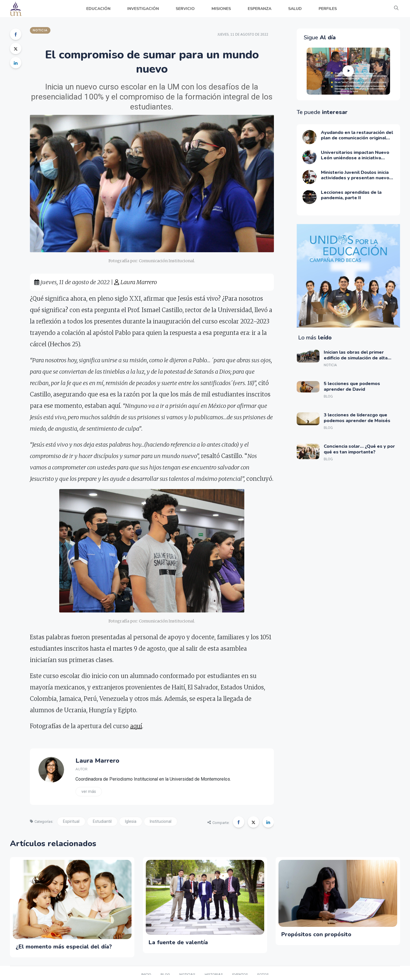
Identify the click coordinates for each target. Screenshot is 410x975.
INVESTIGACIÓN (143, 8)
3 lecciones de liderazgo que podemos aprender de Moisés (357, 418)
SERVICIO (185, 8)
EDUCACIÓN (98, 8)
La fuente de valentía (178, 942)
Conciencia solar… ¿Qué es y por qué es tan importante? (359, 449)
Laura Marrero (135, 282)
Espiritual (71, 821)
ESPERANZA (259, 8)
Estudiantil (102, 821)
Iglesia (130, 821)
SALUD (295, 8)
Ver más (88, 791)
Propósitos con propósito (316, 934)
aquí (136, 726)
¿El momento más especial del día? (64, 946)
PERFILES (328, 8)
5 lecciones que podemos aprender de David (352, 386)
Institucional (160, 821)
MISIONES (221, 8)
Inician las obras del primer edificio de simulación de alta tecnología (356, 357)
